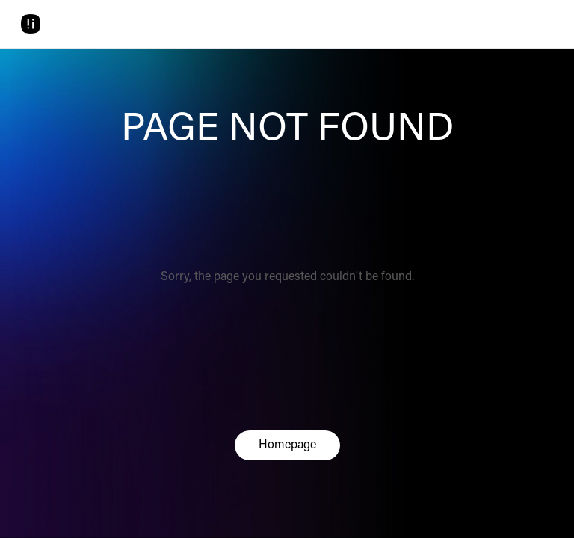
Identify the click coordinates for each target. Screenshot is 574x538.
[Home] (30, 24)
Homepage (287, 445)
